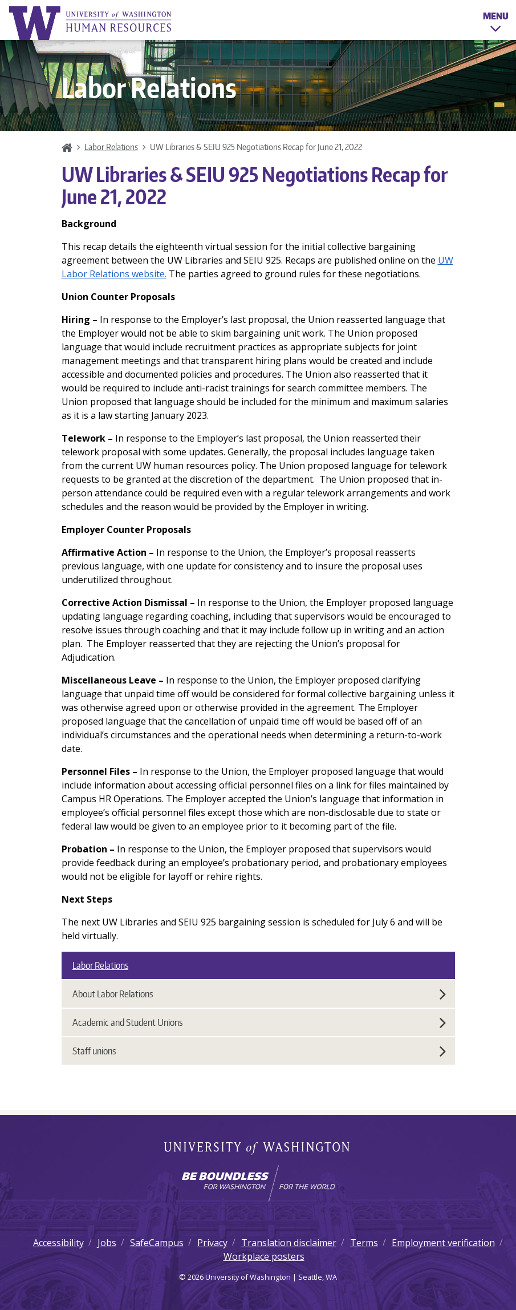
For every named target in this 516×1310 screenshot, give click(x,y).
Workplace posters (264, 1256)
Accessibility (58, 1242)
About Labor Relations (259, 994)
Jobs (106, 1242)
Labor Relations (111, 146)
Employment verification (443, 1242)
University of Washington (258, 1149)
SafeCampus (157, 1242)
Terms (364, 1242)
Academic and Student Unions (259, 1022)
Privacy (212, 1242)
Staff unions (259, 1051)
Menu (496, 24)
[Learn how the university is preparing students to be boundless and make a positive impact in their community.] (258, 1183)
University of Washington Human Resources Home (91, 23)
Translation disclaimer (288, 1242)
